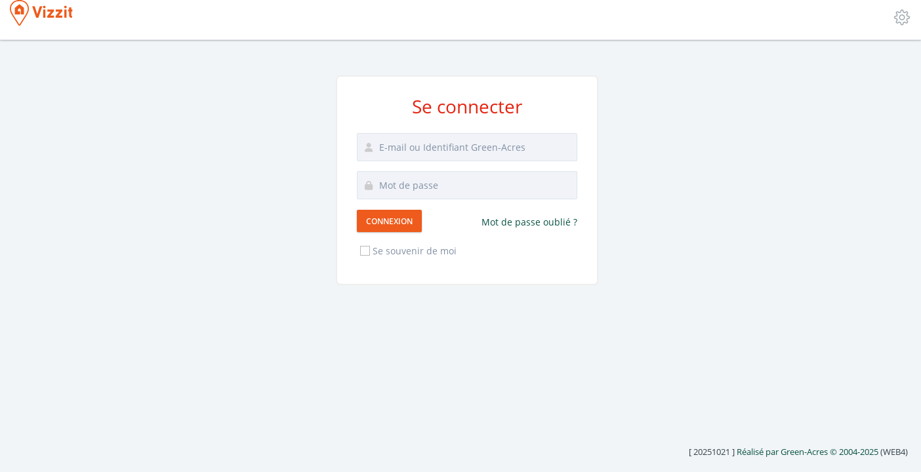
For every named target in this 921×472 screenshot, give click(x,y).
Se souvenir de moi (408, 251)
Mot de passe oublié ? (529, 222)
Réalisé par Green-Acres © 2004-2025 (807, 452)
